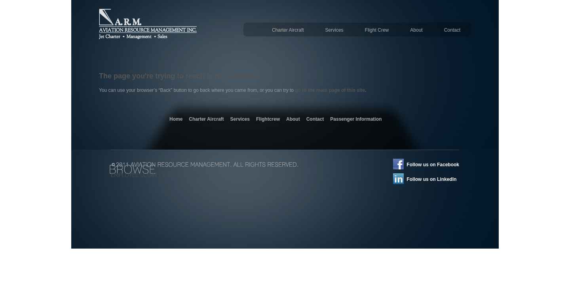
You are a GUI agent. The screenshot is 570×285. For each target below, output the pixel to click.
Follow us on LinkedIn (431, 179)
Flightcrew (268, 119)
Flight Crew (377, 30)
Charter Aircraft (288, 30)
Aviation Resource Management (150, 27)
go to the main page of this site (330, 90)
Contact (452, 30)
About (416, 30)
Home (175, 119)
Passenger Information (356, 119)
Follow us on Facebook (433, 164)
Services (334, 30)
